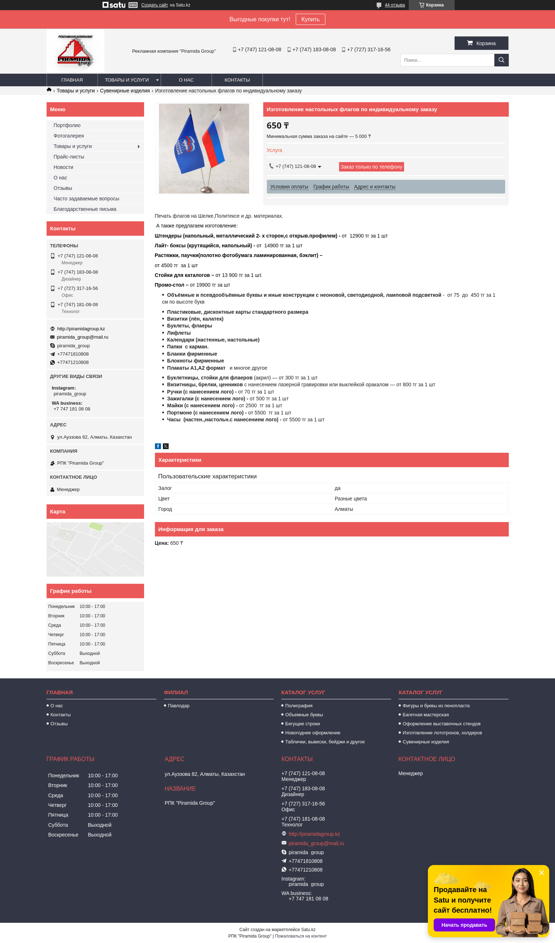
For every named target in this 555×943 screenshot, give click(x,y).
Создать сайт (155, 5)
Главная (72, 80)
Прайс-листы (69, 157)
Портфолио (67, 125)
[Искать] (501, 60)
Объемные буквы (304, 714)
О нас (186, 80)
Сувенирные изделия (125, 91)
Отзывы (63, 188)
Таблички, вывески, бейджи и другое (325, 741)
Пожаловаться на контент (300, 936)
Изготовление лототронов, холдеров (442, 732)
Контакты (237, 80)
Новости (63, 167)
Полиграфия (298, 705)
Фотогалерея (69, 136)
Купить (311, 19)
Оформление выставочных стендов (442, 723)
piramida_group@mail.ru (83, 337)
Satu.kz (308, 929)
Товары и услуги (127, 80)
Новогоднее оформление (313, 732)
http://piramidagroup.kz (81, 328)
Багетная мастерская (426, 714)
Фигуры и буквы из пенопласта (436, 705)
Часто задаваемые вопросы (87, 198)
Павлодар (179, 705)
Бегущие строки (302, 723)
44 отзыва (395, 5)
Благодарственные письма (85, 209)
